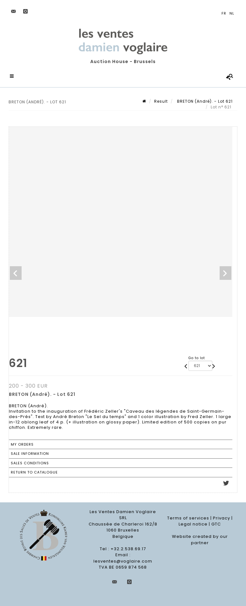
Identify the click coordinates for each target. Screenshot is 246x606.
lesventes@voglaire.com (122, 561)
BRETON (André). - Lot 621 (204, 101)
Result (161, 101)
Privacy (221, 518)
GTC (216, 524)
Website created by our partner (200, 539)
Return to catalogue (34, 472)
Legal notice (193, 524)
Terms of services (188, 518)
